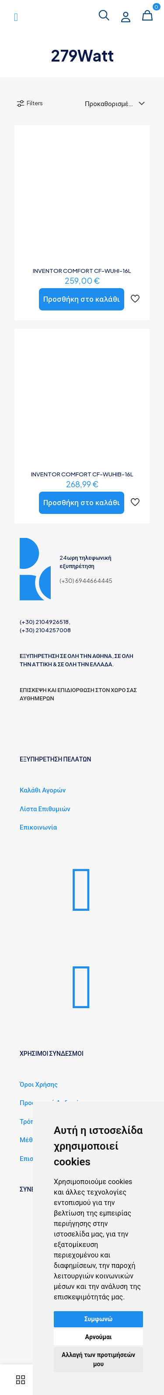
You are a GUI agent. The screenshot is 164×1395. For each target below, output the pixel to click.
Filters (29, 103)
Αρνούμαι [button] (98, 1336)
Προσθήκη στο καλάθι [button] (81, 299)
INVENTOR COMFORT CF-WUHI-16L (82, 270)
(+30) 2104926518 (44, 657)
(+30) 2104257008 (45, 665)
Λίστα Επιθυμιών (45, 843)
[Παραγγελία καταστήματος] (116, 103)
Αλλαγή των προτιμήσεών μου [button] (98, 1359)
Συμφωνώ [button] (98, 1319)
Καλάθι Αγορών (43, 825)
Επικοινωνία (38, 862)
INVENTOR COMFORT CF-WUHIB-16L (82, 474)
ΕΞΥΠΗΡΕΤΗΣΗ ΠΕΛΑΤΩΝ (55, 794)
